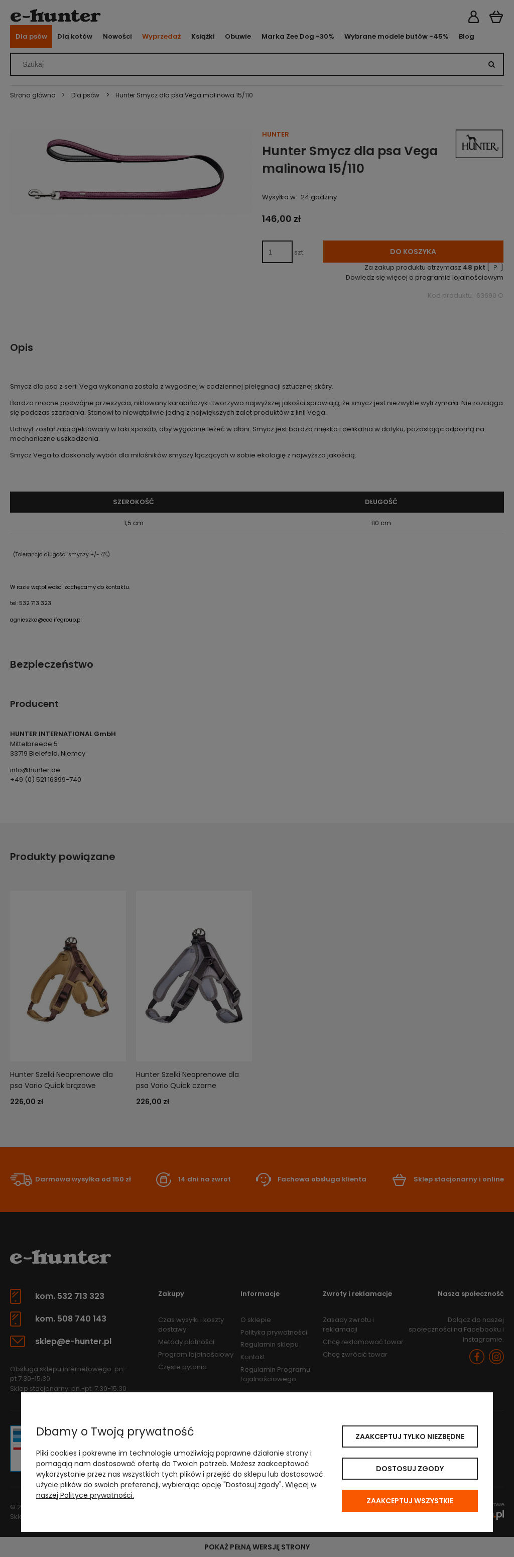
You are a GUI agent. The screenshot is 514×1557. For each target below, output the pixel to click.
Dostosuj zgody (410, 1469)
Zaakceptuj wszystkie (409, 1501)
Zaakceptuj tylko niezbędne (409, 1436)
